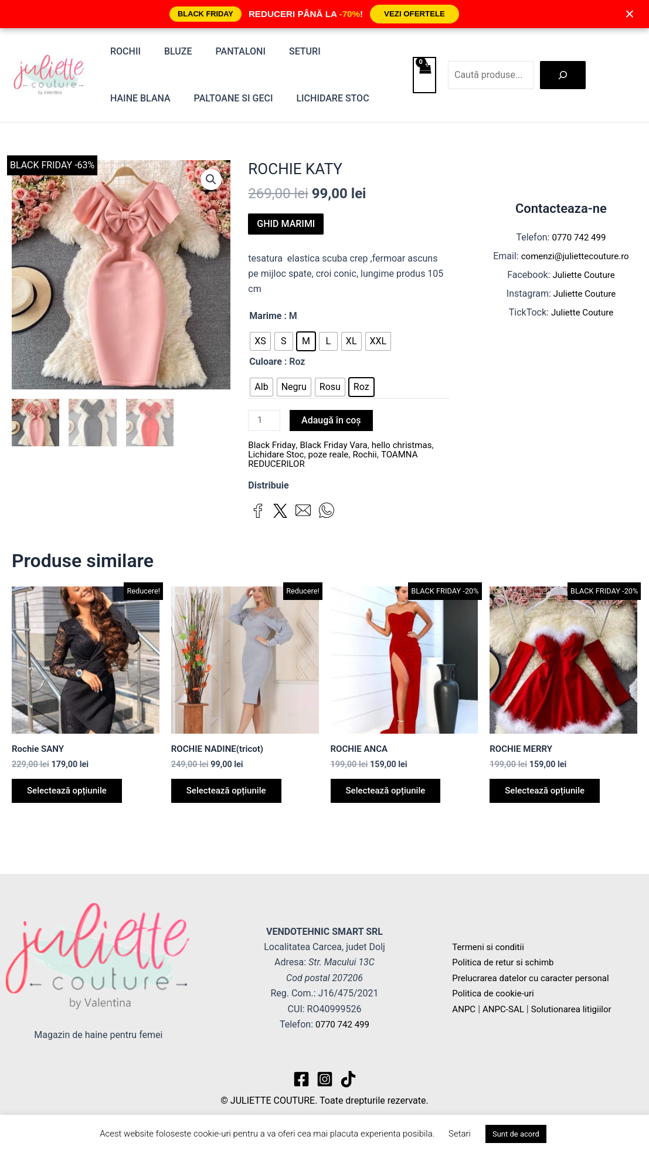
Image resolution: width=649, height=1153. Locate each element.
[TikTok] (348, 1079)
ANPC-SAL (506, 1009)
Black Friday (273, 446)
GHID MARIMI (286, 223)
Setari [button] (459, 1133)
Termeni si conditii (490, 946)
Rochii (123, 51)
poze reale (333, 455)
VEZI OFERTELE (414, 14)
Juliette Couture (584, 274)
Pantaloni (229, 51)
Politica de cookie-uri (495, 993)
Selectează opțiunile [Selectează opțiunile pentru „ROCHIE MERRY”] (549, 794)
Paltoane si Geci (147, 98)
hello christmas (410, 446)
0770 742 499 (579, 237)
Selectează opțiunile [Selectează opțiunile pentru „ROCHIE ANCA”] (390, 794)
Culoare (265, 361)
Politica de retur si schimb (506, 962)
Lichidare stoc (242, 98)
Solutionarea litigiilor (578, 1009)
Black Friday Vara (338, 446)
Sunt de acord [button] (515, 1134)
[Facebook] (301, 1079)
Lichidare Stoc (277, 455)
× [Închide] (629, 14)
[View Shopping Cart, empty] (424, 75)
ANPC (464, 1009)
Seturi (288, 51)
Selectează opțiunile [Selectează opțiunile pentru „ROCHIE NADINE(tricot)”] (231, 794)
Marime (265, 315)
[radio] (260, 341)
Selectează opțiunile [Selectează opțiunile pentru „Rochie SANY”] (71, 794)
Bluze (171, 51)
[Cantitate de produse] (265, 421)
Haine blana (353, 51)
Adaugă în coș (333, 420)
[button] (210, 180)
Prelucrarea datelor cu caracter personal (535, 978)
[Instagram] (325, 1079)
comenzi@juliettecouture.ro (575, 256)
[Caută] (563, 75)
